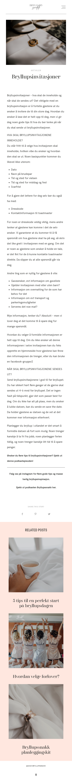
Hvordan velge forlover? (36, 646)
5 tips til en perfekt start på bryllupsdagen (36, 573)
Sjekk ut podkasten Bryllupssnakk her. (36, 487)
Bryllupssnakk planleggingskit (36, 719)
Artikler (36, 70)
